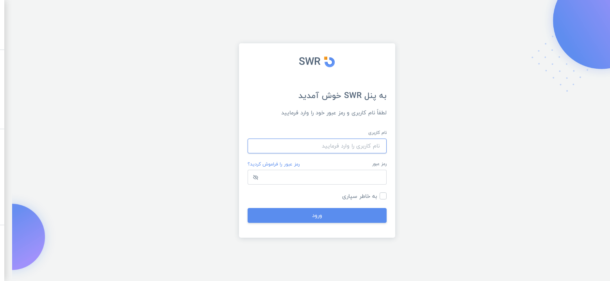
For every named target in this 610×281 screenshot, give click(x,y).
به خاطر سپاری (347, 196)
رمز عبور (367, 164)
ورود (305, 215)
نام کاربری (365, 133)
